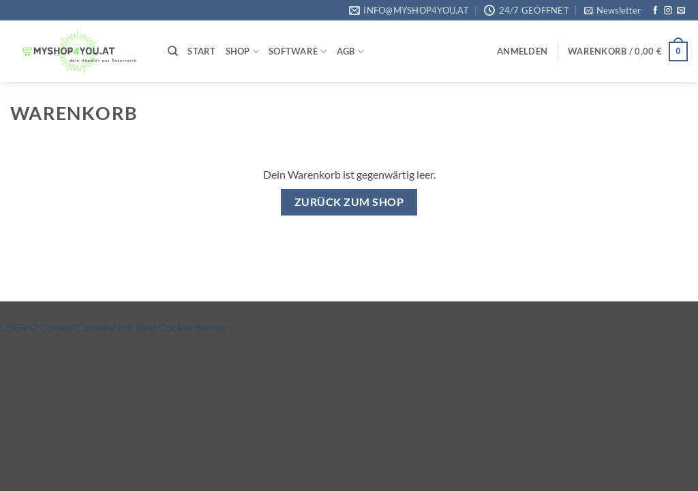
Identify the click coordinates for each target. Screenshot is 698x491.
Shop (242, 51)
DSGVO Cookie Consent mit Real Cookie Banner (114, 327)
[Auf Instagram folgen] (668, 11)
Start (201, 51)
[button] (612, 10)
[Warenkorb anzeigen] (628, 52)
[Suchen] (173, 51)
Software (298, 51)
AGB (350, 51)
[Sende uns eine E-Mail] (681, 11)
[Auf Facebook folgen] (655, 11)
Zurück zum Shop (349, 202)
